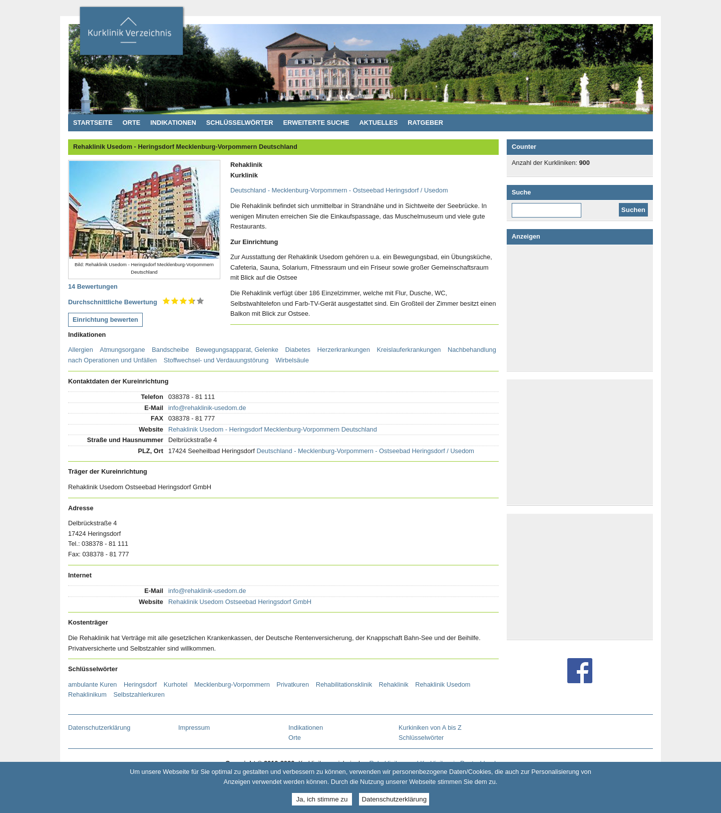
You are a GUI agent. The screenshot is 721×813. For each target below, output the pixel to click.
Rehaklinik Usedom (442, 684)
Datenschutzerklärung (394, 799)
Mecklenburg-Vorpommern (232, 684)
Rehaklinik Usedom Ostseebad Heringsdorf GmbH (239, 601)
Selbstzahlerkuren (138, 694)
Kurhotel (176, 684)
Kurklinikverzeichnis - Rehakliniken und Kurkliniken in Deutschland (131, 34)
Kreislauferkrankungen (409, 349)
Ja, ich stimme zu (321, 799)
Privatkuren (292, 684)
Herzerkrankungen (343, 349)
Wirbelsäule (292, 360)
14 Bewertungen (93, 286)
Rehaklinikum (87, 694)
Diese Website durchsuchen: (551, 206)
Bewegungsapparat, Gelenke (237, 349)
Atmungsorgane (122, 349)
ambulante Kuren (92, 684)
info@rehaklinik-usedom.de (207, 408)
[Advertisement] (582, 307)
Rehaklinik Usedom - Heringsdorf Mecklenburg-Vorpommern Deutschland (272, 429)
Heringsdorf (140, 684)
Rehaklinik (394, 684)
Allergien (80, 349)
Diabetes (297, 349)
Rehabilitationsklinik (344, 684)
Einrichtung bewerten (105, 319)
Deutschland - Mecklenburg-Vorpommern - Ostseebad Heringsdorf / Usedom (339, 190)
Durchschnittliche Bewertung (112, 302)
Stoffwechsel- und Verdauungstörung (216, 360)
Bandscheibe (170, 349)
